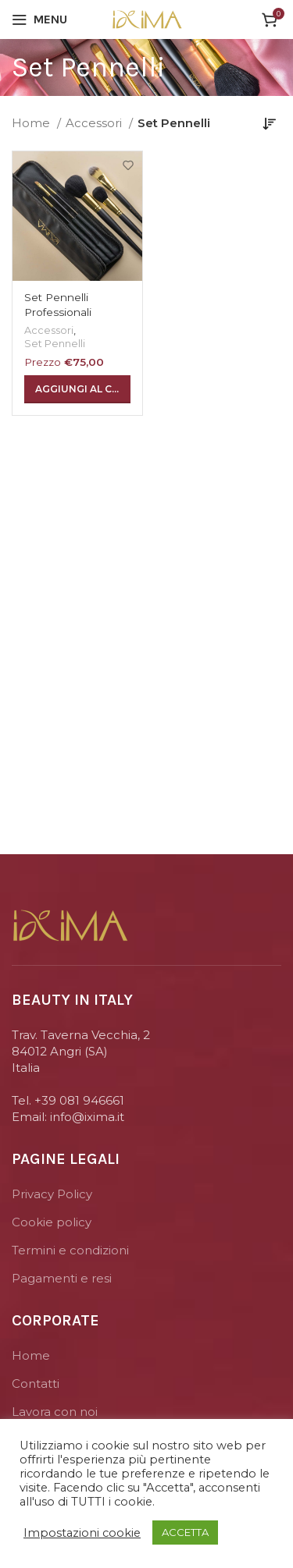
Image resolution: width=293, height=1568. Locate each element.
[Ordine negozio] (269, 123)
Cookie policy (51, 1222)
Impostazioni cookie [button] (82, 1533)
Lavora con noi (55, 1411)
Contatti (35, 1383)
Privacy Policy (52, 1194)
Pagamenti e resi (62, 1278)
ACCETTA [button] (185, 1532)
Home (32, 122)
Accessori (95, 122)
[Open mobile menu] (39, 19)
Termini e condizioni (70, 1250)
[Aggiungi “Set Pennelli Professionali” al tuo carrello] (77, 389)
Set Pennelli (54, 343)
